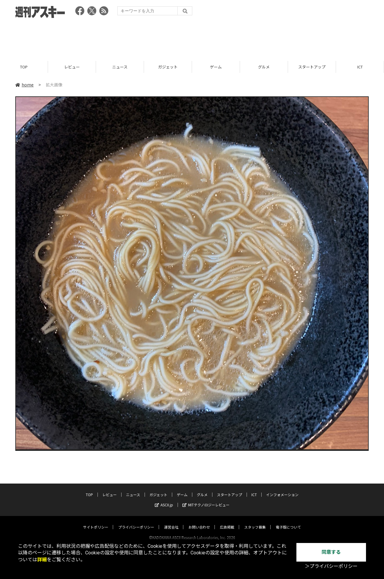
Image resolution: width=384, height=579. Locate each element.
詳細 (42, 559)
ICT (360, 67)
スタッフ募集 (255, 521)
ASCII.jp (164, 499)
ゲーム (216, 67)
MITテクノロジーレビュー (206, 499)
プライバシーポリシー (136, 521)
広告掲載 (227, 521)
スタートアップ (312, 67)
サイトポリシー (95, 521)
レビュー (72, 67)
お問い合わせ (199, 521)
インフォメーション (282, 488)
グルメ (264, 67)
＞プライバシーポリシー (331, 566)
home (24, 85)
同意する (331, 552)
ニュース (120, 67)
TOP (24, 67)
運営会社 (171, 521)
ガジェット (168, 67)
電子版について (288, 521)
